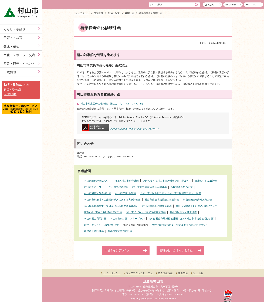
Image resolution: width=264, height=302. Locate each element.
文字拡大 (209, 5)
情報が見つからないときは (176, 250)
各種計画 (129, 13)
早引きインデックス (117, 250)
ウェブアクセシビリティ (139, 273)
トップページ (82, 13)
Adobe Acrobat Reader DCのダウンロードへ (121, 128)
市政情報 (10, 72)
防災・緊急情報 (12, 89)
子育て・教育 (13, 38)
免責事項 (183, 273)
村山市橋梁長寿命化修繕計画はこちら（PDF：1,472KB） (112, 103)
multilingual (230, 5)
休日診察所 (10, 94)
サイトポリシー (111, 273)
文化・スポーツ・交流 (19, 55)
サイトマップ (252, 5)
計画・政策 (114, 13)
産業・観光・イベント (19, 63)
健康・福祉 (11, 46)
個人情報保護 (165, 273)
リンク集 (198, 273)
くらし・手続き (15, 29)
